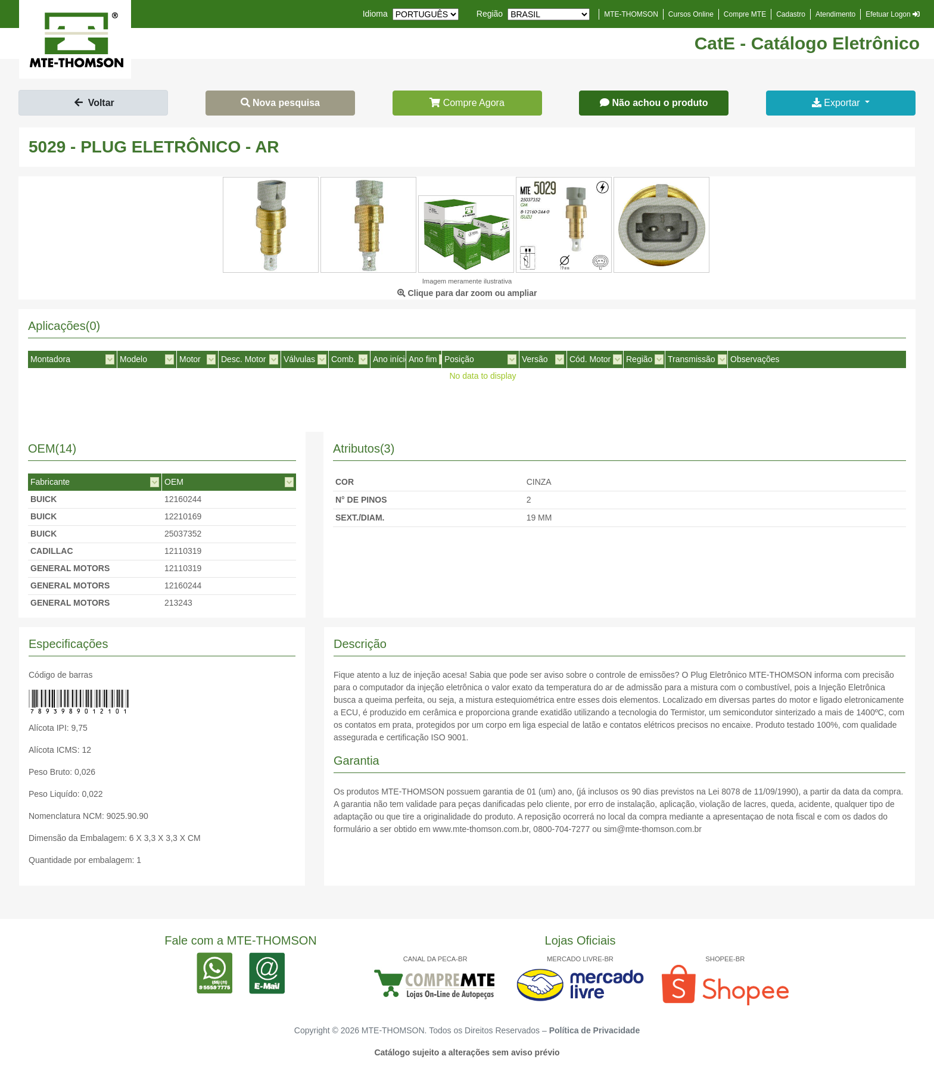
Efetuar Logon (892, 14)
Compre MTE (745, 14)
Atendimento (835, 14)
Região (490, 13)
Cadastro (790, 14)
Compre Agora (467, 103)
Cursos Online (691, 14)
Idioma (375, 13)
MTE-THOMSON (631, 14)
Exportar (837, 103)
